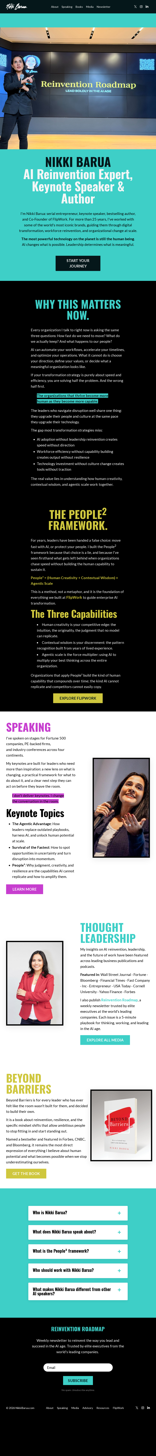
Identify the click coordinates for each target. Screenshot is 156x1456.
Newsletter (103, 6)
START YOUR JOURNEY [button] (78, 270)
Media (90, 6)
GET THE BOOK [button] (26, 1211)
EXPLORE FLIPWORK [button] (78, 718)
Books (79, 6)
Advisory (87, 1448)
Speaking (67, 6)
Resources (102, 1448)
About (54, 6)
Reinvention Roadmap (120, 1036)
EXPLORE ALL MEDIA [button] (105, 1076)
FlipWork (80, 609)
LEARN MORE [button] (24, 924)
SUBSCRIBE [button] (78, 1421)
